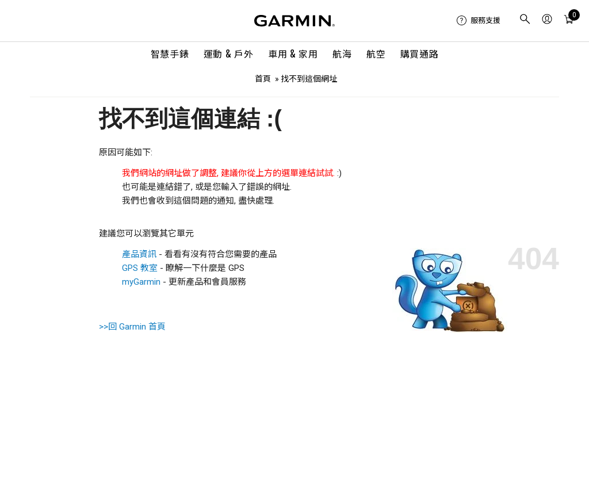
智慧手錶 (170, 53)
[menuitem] (478, 20)
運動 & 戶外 (228, 53)
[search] (525, 20)
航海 (341, 53)
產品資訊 (139, 254)
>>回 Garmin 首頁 (132, 327)
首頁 (263, 78)
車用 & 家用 (293, 53)
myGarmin (141, 282)
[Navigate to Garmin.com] (294, 20)
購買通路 (419, 53)
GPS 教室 (140, 268)
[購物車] (568, 20)
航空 (375, 53)
